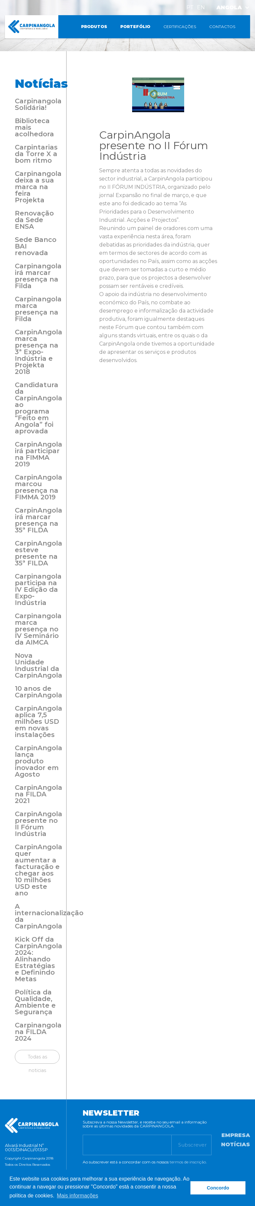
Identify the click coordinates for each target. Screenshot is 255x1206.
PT (190, 7)
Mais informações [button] (77, 1195)
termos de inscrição (188, 1161)
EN (201, 7)
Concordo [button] (218, 1187)
